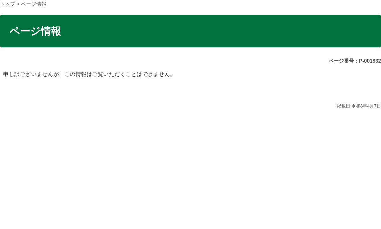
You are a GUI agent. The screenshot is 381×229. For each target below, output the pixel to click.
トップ (7, 4)
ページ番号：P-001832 (355, 61)
